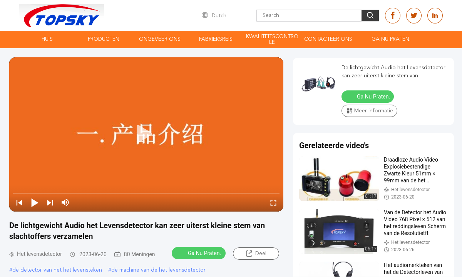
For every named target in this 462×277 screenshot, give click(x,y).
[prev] (19, 202)
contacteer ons (328, 39)
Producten (103, 39)
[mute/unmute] (65, 202)
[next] (50, 202)
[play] (146, 134)
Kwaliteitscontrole (272, 39)
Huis (47, 39)
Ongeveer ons (160, 39)
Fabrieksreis (216, 39)
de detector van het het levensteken (57, 270)
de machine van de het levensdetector (158, 270)
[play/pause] (34, 202)
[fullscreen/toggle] (273, 202)
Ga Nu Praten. (391, 39)
